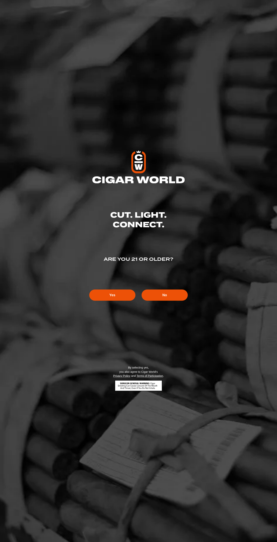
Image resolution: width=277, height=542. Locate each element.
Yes (112, 295)
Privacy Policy (121, 375)
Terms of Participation (149, 375)
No (164, 295)
